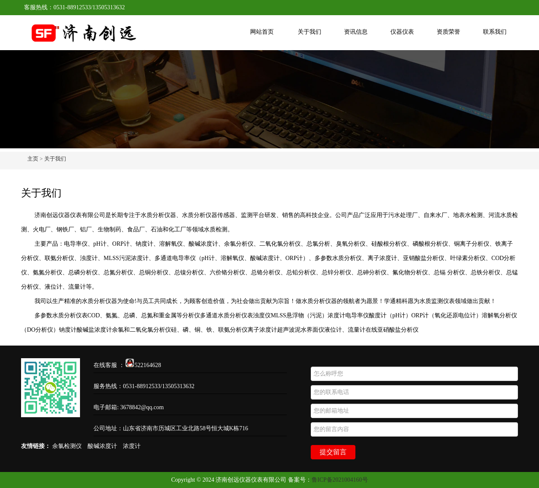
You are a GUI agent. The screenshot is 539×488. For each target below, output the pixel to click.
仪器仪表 (402, 32)
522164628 (143, 365)
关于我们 (309, 32)
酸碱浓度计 (102, 446)
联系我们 (495, 32)
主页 (32, 159)
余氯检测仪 (67, 446)
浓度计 (132, 446)
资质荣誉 (448, 32)
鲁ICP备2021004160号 (340, 480)
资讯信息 (356, 32)
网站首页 (262, 32)
